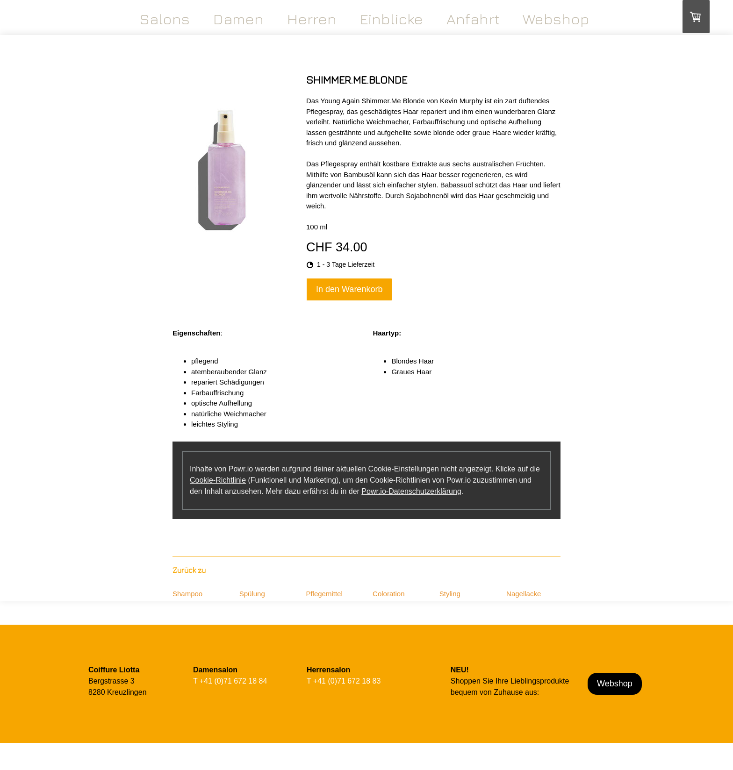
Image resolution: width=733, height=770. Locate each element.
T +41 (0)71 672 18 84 (230, 681)
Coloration (388, 594)
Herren (312, 19)
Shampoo (187, 594)
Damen (238, 19)
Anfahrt (472, 19)
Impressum (99, 766)
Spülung (252, 594)
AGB (121, 766)
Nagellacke (523, 594)
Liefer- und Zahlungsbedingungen (170, 766)
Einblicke (391, 19)
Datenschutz (228, 766)
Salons (164, 19)
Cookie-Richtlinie (218, 480)
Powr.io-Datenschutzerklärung (411, 491)
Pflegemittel (324, 594)
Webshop (556, 19)
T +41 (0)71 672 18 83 (344, 681)
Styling (449, 594)
